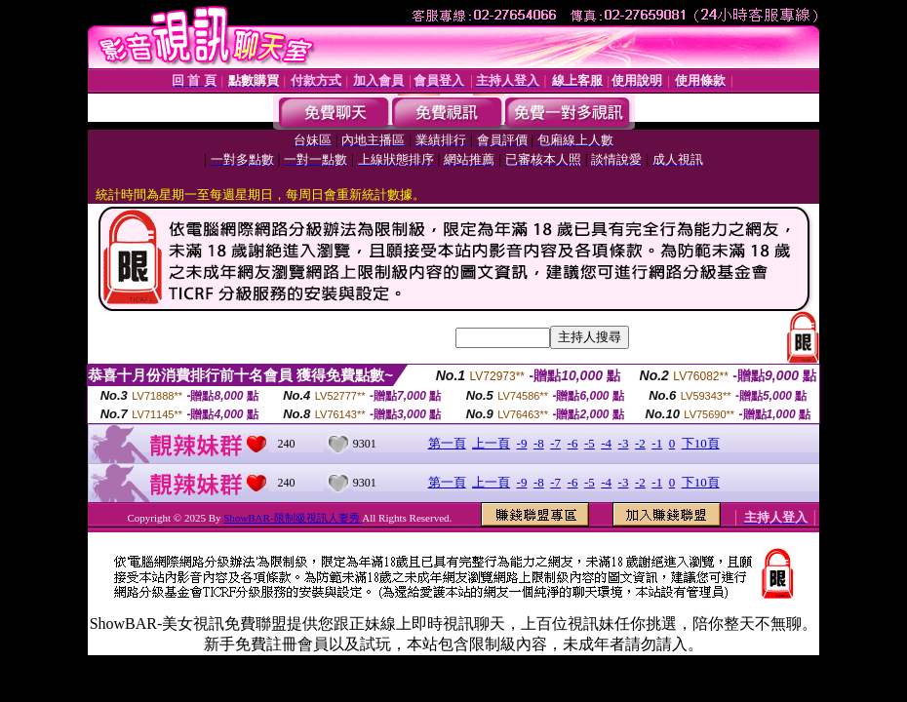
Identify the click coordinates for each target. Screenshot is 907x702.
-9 (522, 443)
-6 (573, 443)
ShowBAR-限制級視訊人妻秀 (292, 518)
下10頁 (701, 443)
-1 (656, 443)
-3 (623, 443)
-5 (589, 443)
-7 (555, 443)
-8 (538, 443)
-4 (606, 443)
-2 (640, 443)
